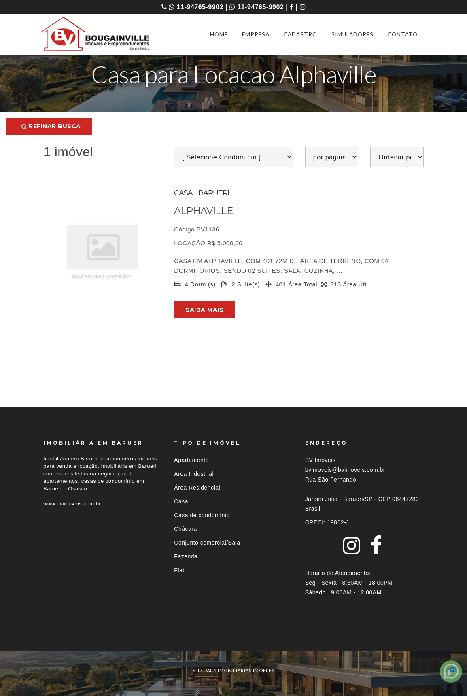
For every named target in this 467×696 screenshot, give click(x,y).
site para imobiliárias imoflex (234, 670)
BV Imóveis (320, 460)
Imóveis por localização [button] (76, 636)
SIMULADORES (352, 34)
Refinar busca (51, 126)
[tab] (233, 636)
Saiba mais (204, 310)
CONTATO (403, 34)
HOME (219, 34)
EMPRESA (256, 34)
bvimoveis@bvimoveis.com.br (345, 470)
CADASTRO (300, 34)
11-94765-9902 (196, 7)
